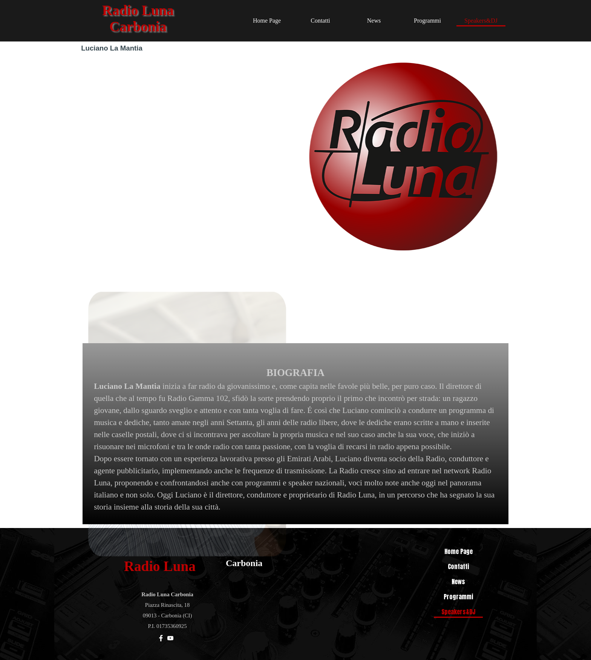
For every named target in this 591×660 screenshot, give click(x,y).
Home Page (267, 20)
